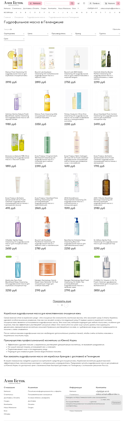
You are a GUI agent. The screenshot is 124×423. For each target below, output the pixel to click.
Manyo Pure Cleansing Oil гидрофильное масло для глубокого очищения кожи (16, 73)
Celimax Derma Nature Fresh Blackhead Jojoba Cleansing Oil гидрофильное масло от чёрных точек (17, 116)
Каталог (35, 3)
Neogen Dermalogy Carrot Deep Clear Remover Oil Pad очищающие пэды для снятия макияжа (46, 282)
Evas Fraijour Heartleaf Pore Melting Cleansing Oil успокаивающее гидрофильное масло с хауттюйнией (46, 201)
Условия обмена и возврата (39, 398)
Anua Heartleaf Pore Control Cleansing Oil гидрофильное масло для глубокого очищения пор (106, 116)
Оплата (31, 404)
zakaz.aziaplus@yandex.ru (110, 8)
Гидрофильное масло (36, 17)
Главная (7, 17)
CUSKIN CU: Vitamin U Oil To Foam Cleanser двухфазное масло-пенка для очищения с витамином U (106, 282)
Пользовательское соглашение (40, 394)
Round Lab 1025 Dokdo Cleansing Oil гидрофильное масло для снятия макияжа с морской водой (76, 74)
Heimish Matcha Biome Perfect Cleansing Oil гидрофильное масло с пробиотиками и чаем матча (103, 75)
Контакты (52, 8)
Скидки (43, 8)
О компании (16, 8)
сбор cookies (84, 401)
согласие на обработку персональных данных (83, 399)
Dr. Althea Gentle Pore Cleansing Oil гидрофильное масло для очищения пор (106, 242)
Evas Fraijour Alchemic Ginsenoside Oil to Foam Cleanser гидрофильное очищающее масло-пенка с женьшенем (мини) (17, 201)
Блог (74, 8)
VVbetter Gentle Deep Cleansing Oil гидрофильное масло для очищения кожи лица (17, 242)
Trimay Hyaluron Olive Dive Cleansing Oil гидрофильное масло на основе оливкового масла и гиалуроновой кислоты (76, 117)
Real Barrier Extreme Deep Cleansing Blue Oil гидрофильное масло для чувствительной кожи (75, 242)
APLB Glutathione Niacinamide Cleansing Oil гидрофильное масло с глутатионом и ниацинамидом (75, 201)
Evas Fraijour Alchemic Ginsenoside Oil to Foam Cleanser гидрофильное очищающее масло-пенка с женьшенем (105, 159)
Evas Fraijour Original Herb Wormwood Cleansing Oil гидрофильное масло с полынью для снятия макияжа (46, 159)
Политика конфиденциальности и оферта (44, 391)
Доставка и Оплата (31, 8)
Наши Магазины (64, 8)
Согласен (116, 403)
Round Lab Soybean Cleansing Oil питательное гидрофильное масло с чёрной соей (46, 74)
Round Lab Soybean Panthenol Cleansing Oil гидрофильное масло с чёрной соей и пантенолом (47, 242)
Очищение (18, 17)
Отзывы (7, 414)
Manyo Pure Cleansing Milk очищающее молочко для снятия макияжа (46, 115)
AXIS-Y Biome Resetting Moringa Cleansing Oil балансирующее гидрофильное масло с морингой (103, 201)
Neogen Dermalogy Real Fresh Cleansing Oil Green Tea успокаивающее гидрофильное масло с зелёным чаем (76, 283)
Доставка (32, 401)
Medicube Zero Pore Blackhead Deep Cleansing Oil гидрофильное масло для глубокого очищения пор (17, 282)
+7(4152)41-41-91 (92, 8)
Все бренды (8, 12)
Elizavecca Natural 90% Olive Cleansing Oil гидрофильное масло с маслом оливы (17, 157)
